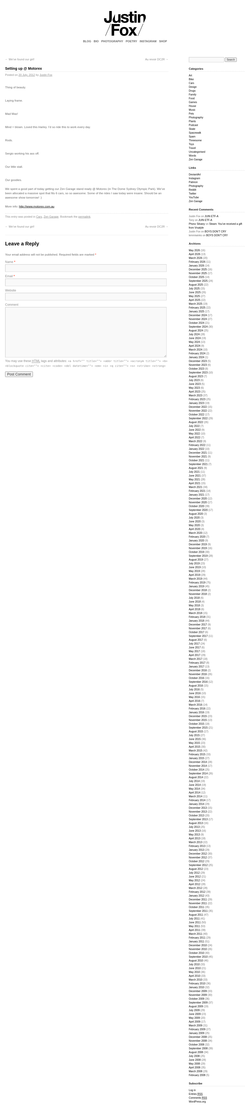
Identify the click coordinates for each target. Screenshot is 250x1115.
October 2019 (196, 552)
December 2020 (198, 498)
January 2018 (196, 620)
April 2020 (194, 529)
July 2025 (194, 288)
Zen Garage (51, 216)
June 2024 (195, 338)
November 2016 (198, 674)
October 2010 (196, 953)
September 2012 (198, 865)
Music (192, 109)
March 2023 (195, 395)
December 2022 (198, 407)
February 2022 (197, 445)
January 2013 (196, 849)
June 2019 (195, 567)
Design (193, 87)
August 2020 (196, 513)
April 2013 (194, 838)
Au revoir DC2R (156, 59)
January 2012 (196, 895)
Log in (192, 1090)
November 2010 (198, 949)
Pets (191, 113)
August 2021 (196, 468)
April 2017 (194, 655)
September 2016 (198, 681)
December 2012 (198, 853)
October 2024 (196, 323)
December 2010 (198, 945)
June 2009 (195, 1014)
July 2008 (194, 1056)
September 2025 (198, 281)
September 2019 (198, 555)
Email (10, 276)
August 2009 (196, 1006)
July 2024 (194, 334)
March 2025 (195, 303)
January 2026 (196, 265)
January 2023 (196, 403)
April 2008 (194, 1067)
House (192, 106)
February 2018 (197, 617)
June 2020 (195, 521)
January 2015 (196, 758)
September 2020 (198, 510)
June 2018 (195, 601)
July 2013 (194, 827)
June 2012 (195, 876)
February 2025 (197, 307)
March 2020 (195, 533)
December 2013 (198, 807)
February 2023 (197, 399)
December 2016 (198, 670)
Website (10, 290)
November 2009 (198, 995)
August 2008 (196, 1052)
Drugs (192, 90)
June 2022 (195, 429)
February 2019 (197, 582)
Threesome (195, 140)
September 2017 (198, 636)
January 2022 (196, 449)
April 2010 (194, 975)
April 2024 (194, 345)
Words (192, 155)
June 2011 (195, 922)
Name (10, 262)
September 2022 (198, 418)
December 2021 (198, 452)
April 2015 (194, 746)
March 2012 (195, 888)
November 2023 (198, 365)
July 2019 (194, 563)
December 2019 (198, 544)
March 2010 (195, 979)
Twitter (192, 193)
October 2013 (196, 815)
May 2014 (194, 788)
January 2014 (196, 804)
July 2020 (194, 517)
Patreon (193, 182)
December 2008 (198, 1037)
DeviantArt (195, 174)
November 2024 (198, 319)
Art (190, 75)
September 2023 (198, 372)
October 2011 (196, 907)
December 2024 (198, 315)
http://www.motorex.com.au (36, 206)
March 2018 (195, 613)
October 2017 (196, 632)
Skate (192, 129)
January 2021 (196, 494)
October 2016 (196, 678)
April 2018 (194, 609)
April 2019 (194, 575)
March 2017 (195, 659)
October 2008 (196, 1044)
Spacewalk (195, 132)
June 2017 (195, 647)
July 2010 (194, 964)
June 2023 (195, 384)
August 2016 (196, 685)
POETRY (131, 41)
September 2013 (198, 819)
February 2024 (197, 353)
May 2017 (194, 651)
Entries (196, 1094)
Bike (191, 79)
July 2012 (194, 872)
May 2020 (194, 525)
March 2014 (195, 796)
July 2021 (194, 471)
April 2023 (194, 391)
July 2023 (194, 380)
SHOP (163, 41)
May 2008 (194, 1063)
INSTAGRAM (148, 41)
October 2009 (196, 998)
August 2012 (196, 869)
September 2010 (198, 956)
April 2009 (194, 1021)
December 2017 (198, 624)
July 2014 (194, 781)
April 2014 (194, 792)
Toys (191, 144)
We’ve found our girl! (19, 59)
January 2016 (196, 712)
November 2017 (198, 628)
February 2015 (197, 754)
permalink (84, 216)
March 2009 (195, 1025)
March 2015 (195, 750)
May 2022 (194, 433)
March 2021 (195, 487)
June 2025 (195, 292)
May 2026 (194, 250)
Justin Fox (46, 74)
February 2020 (197, 536)
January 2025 (196, 311)
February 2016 (197, 708)
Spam (192, 136)
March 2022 (195, 441)
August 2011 (196, 914)
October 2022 (196, 414)
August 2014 (196, 777)
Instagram (194, 178)
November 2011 (198, 903)
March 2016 (195, 704)
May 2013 (194, 834)
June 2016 (195, 693)
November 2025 (198, 273)
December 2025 (198, 269)
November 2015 (198, 720)
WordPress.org (197, 1101)
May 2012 (194, 880)
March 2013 (195, 842)
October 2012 (196, 861)
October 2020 (196, 506)
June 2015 (195, 739)
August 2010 (196, 960)
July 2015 (194, 735)
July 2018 (194, 597)
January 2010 (196, 987)
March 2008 (195, 1071)
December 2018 (198, 590)
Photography (196, 117)
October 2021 (196, 460)
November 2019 (198, 548)
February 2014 (197, 800)
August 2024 (196, 330)
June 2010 (195, 968)
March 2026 (195, 258)
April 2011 (194, 930)
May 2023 (194, 387)
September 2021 (198, 464)
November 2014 (198, 765)
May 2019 (194, 571)
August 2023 (196, 376)
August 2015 (196, 731)
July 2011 (194, 918)
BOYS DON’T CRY (215, 231)
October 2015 (196, 723)
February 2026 (197, 261)
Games (193, 102)
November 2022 (198, 410)
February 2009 (197, 1029)
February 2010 (197, 983)
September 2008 (198, 1048)
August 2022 (196, 422)
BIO (96, 41)
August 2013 (196, 823)
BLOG (87, 41)
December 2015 (198, 716)
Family (192, 94)
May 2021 (194, 479)
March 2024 (195, 349)
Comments (198, 1097)
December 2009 (198, 991)
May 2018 (194, 605)
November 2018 (198, 594)
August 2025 (196, 284)
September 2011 (198, 911)
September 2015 (198, 727)
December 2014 (198, 762)
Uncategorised (197, 151)
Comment (11, 304)
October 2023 (196, 368)
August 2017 (196, 639)
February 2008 (197, 1075)
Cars (39, 216)
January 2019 (196, 586)
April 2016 (194, 701)
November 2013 (198, 811)
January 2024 (196, 357)
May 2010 (194, 972)
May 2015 (194, 743)
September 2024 (198, 326)
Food (192, 98)
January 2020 (196, 540)
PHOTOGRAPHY (112, 41)
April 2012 (194, 884)
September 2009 (198, 1002)
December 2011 (198, 899)
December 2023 (198, 361)
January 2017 (196, 666)
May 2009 (194, 1017)
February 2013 (197, 846)
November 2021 (198, 456)
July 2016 (194, 689)
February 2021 (197, 491)
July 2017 (194, 643)
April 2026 (194, 254)
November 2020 (198, 502)
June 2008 (195, 1059)
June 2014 (195, 785)
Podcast (193, 125)
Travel (192, 148)
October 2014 (196, 769)
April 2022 (194, 437)
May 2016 (194, 697)
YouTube (194, 197)
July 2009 (194, 1010)
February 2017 (197, 662)
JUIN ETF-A (211, 216)
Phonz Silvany (197, 223)
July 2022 (194, 426)
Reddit (192, 189)
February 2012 (197, 891)
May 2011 (194, 926)
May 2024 (194, 342)
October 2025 (196, 277)
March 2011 (195, 933)
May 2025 (194, 296)
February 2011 (197, 937)
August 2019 (196, 559)
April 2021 (194, 483)
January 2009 (196, 1033)
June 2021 (195, 475)
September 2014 (198, 773)
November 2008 (198, 1040)
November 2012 (198, 857)
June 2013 (195, 830)
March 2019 (195, 578)
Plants (192, 121)
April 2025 (194, 300)
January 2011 (196, 941)
